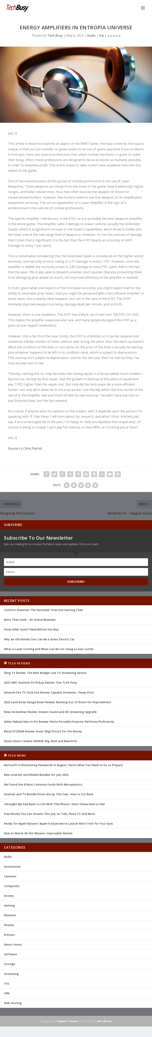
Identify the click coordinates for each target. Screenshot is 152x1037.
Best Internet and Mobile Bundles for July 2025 (36, 775)
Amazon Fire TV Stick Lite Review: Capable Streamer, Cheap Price (49, 692)
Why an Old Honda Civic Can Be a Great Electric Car (39, 639)
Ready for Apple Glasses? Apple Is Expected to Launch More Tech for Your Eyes (58, 823)
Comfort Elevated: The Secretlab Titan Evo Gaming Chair (43, 610)
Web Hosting (13, 1003)
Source (13, 448)
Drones (9, 896)
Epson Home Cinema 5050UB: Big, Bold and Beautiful (40, 741)
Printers (9, 935)
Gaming (9, 905)
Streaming (11, 974)
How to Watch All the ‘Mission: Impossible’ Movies (38, 833)
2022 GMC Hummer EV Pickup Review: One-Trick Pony (40, 682)
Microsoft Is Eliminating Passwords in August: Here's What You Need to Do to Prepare (63, 765)
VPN (7, 993)
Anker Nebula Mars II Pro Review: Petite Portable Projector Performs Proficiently (59, 721)
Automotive (12, 866)
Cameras (10, 876)
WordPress (104, 1021)
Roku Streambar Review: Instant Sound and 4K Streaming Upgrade (50, 712)
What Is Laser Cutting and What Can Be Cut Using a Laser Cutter (49, 649)
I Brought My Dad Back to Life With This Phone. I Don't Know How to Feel (54, 804)
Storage (9, 964)
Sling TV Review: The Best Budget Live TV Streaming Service (45, 673)
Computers (11, 886)
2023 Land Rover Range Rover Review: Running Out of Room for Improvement (57, 702)
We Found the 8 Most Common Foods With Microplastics (43, 784)
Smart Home (13, 944)
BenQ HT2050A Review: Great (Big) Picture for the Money (43, 731)
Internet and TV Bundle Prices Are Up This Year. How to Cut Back (48, 794)
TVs (6, 983)
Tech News (17, 755)
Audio (91, 35)
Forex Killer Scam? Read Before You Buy (31, 629)
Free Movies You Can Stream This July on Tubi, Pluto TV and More (49, 814)
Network (10, 915)
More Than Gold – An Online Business (29, 620)
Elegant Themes (67, 1021)
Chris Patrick (32, 448)
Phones (9, 925)
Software (10, 954)
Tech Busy (55, 35)
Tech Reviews (19, 663)
